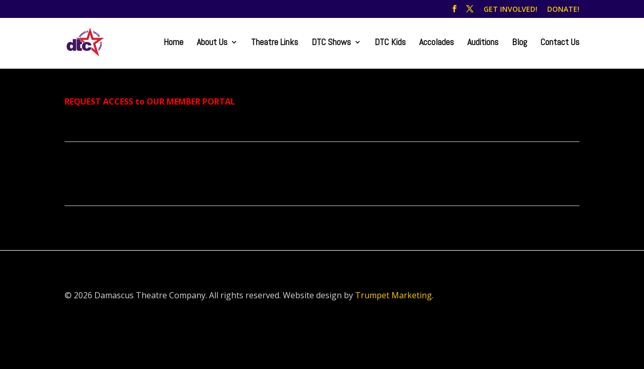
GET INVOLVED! (510, 10)
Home (173, 43)
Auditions (482, 43)
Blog (519, 43)
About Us (212, 43)
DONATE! (563, 10)
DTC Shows (331, 43)
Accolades (436, 43)
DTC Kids (390, 43)
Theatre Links (274, 43)
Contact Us (560, 43)
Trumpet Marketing (393, 295)
